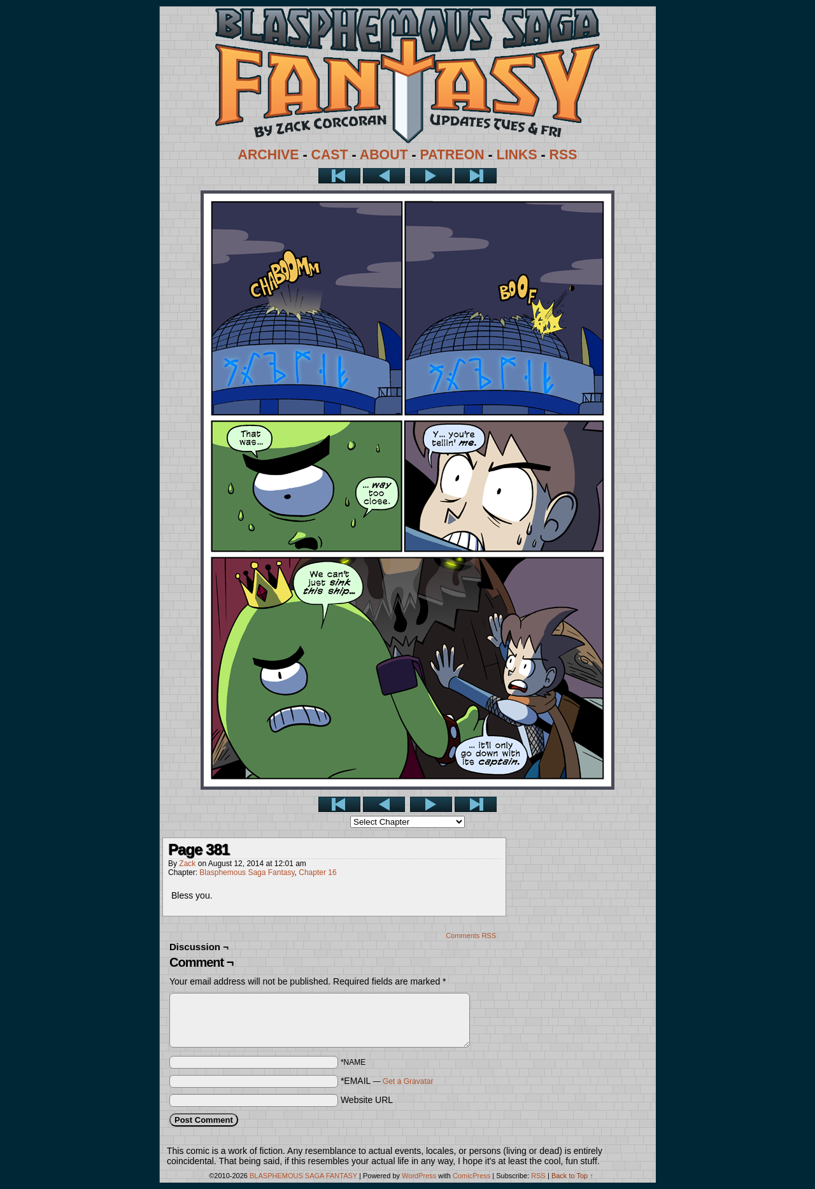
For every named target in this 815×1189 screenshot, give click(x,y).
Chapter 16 (317, 872)
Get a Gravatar (408, 1081)
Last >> (476, 175)
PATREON (452, 154)
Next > (431, 175)
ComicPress (471, 1175)
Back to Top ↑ (572, 1175)
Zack (187, 863)
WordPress (419, 1175)
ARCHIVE (268, 154)
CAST (329, 154)
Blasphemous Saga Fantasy (246, 872)
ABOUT (384, 154)
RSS (563, 154)
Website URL (367, 1100)
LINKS (517, 154)
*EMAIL (387, 1081)
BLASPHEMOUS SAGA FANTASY (303, 1175)
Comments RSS (471, 935)
